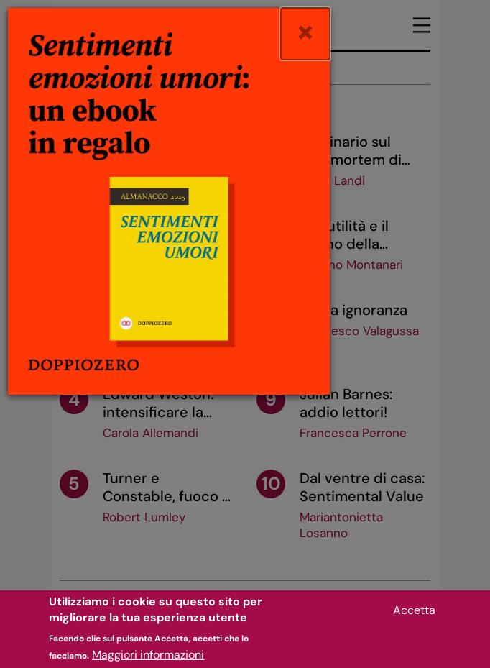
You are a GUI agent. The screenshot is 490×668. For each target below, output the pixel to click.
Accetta (414, 616)
